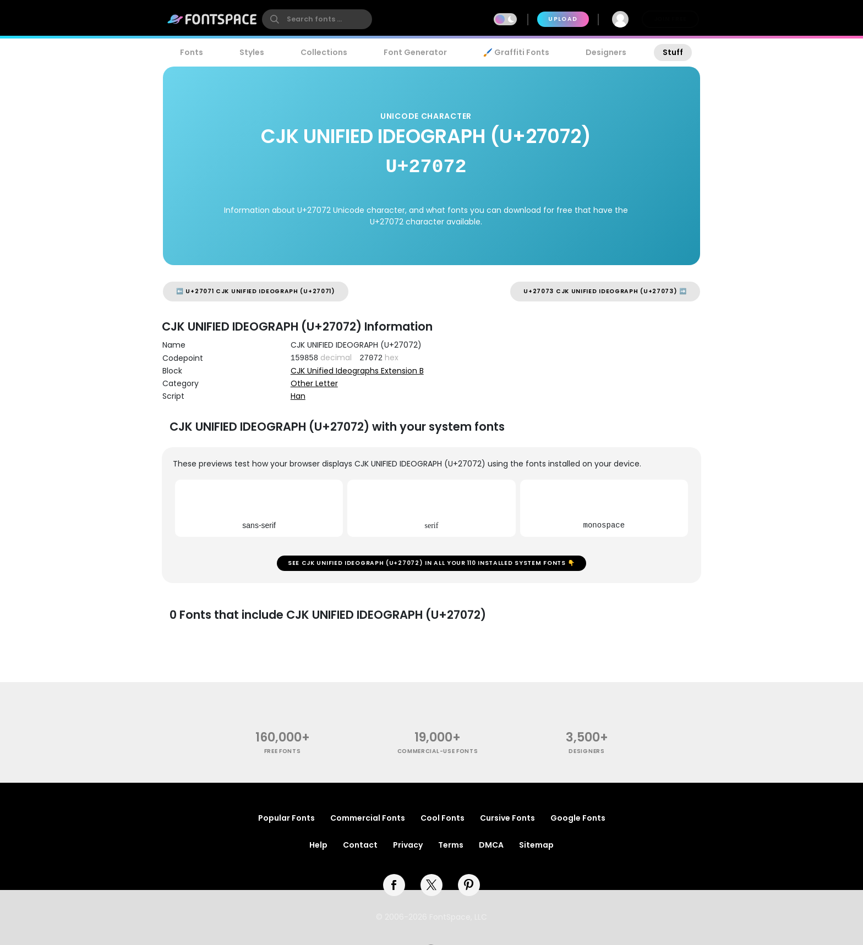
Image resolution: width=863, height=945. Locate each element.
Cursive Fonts (507, 817)
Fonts (191, 52)
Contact (360, 844)
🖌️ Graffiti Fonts (516, 52)
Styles (251, 52)
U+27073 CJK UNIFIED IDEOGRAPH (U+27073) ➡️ (605, 291)
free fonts (282, 751)
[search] (317, 19)
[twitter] (431, 885)
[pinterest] (469, 885)
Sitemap (536, 844)
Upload (562, 19)
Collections (324, 52)
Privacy (408, 844)
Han (298, 396)
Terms (450, 844)
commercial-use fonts (437, 751)
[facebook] (394, 885)
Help (318, 844)
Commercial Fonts (367, 817)
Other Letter (314, 383)
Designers (606, 52)
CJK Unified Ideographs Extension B (357, 370)
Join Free (670, 19)
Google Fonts (577, 817)
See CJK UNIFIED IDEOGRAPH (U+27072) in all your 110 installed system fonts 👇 (431, 563)
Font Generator (415, 52)
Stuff (673, 52)
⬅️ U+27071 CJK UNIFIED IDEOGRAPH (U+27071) (255, 291)
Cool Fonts (442, 817)
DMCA (491, 844)
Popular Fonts (286, 817)
